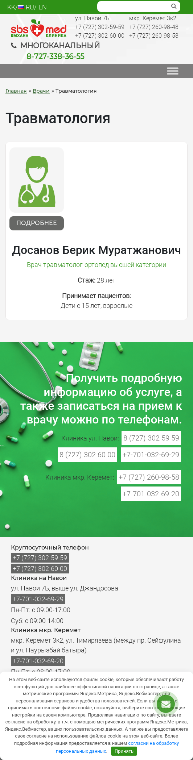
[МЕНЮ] (172, 70)
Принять (124, 751)
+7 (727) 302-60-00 (99, 35)
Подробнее (36, 223)
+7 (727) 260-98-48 (153, 27)
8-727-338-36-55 (55, 56)
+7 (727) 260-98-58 (153, 35)
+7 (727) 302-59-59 (99, 27)
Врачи (41, 91)
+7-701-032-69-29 (151, 454)
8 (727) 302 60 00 (87, 454)
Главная (16, 91)
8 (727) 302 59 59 (151, 438)
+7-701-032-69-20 (151, 493)
